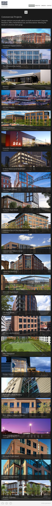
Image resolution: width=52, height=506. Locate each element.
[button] (26, 12)
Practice (37, 5)
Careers (43, 5)
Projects (31, 5)
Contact (49, 5)
